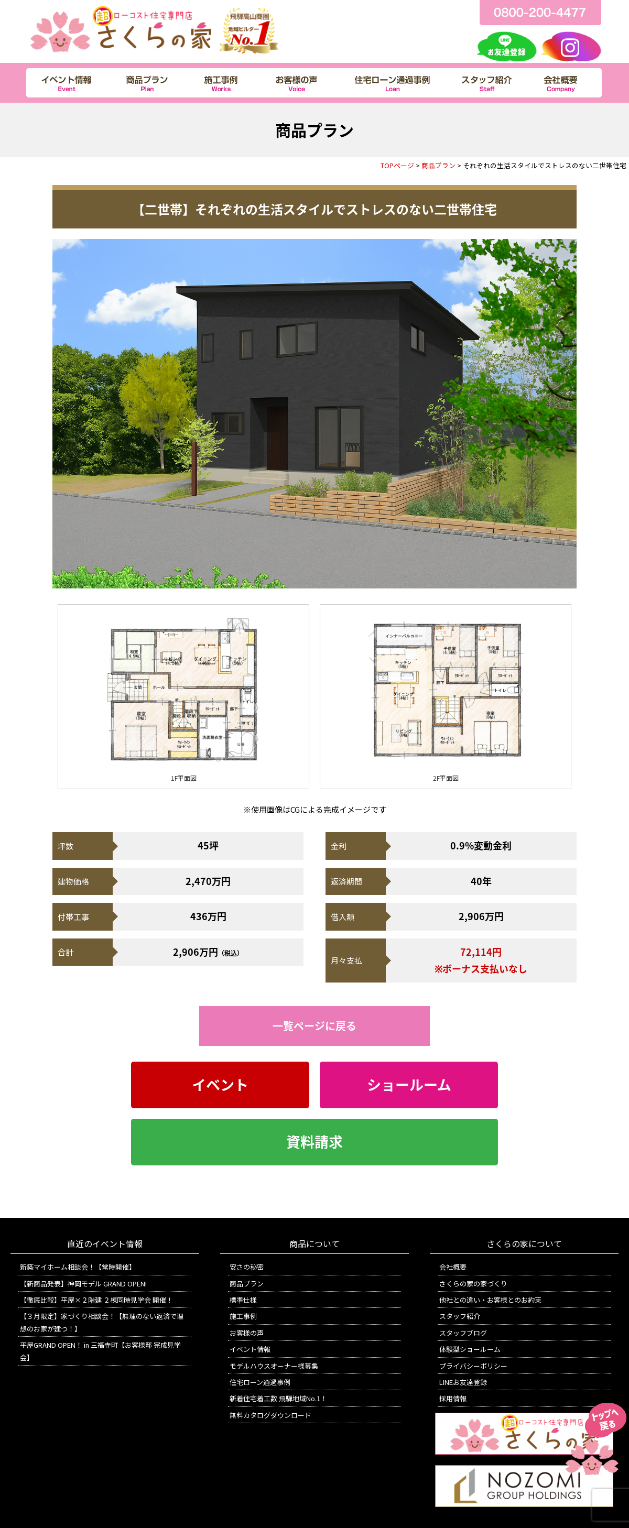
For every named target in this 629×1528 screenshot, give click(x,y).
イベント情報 (250, 1349)
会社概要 (453, 1267)
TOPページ (397, 165)
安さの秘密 (247, 1267)
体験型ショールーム (470, 1349)
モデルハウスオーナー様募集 (274, 1366)
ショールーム (409, 1084)
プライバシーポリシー (473, 1366)
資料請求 (314, 1141)
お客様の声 (247, 1333)
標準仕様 (243, 1300)
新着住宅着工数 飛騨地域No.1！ (278, 1398)
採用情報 (453, 1398)
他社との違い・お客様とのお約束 (490, 1300)
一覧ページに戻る (314, 1025)
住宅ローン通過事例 (260, 1382)
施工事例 (243, 1316)
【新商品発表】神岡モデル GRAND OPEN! (83, 1284)
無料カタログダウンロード (270, 1415)
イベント (220, 1084)
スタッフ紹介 (459, 1316)
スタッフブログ (463, 1333)
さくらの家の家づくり (473, 1284)
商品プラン (438, 165)
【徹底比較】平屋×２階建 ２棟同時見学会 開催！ (96, 1300)
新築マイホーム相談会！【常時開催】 (78, 1267)
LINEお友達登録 (463, 1382)
